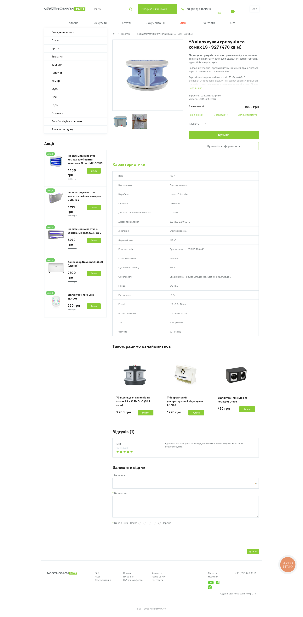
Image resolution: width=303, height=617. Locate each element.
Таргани (57, 64)
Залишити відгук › (248, 114)
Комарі (56, 81)
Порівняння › (196, 114)
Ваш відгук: (120, 493)
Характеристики (128, 164)
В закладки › (221, 114)
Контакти (209, 23)
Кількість (194, 123)
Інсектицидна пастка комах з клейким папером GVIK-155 (85, 196)
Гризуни (57, 72)
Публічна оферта (133, 583)
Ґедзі (55, 105)
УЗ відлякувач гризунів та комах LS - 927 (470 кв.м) (165, 33)
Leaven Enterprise (211, 95)
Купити (223, 135)
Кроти (55, 48)
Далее (253, 554)
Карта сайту (159, 579)
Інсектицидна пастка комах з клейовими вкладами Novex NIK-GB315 (85, 159)
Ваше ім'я (119, 475)
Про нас (127, 576)
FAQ (97, 576)
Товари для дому (63, 129)
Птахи (56, 40)
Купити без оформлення (223, 146)
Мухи (55, 89)
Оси (54, 97)
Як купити (100, 23)
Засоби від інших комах (67, 121)
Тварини (57, 56)
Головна (73, 23)
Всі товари (157, 583)
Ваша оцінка (121, 526)
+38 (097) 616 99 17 (198, 9)
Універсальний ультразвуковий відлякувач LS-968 (185, 401)
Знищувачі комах (63, 32)
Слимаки (57, 113)
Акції (183, 23)
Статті (126, 23)
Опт (232, 23)
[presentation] (141, 539)
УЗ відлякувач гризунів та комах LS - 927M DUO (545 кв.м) (133, 401)
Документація (155, 23)
